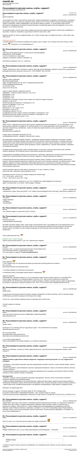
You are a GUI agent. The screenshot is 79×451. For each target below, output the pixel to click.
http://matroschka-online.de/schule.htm (14, 334)
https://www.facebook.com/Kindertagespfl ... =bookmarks (41, 429)
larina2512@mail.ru (32, 252)
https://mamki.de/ (7, 4)
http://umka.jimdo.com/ (9, 316)
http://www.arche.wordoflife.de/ (12, 131)
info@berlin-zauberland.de (15, 84)
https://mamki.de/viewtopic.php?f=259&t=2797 (14, 10)
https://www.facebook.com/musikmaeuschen (15, 266)
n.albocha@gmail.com (48, 181)
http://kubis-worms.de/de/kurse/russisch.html (16, 336)
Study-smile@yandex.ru (13, 411)
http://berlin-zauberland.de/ (10, 81)
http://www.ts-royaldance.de (68, 191)
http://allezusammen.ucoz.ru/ (11, 329)
